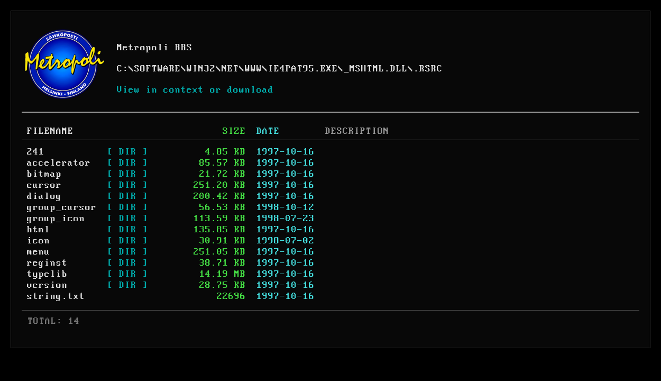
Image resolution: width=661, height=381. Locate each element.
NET (230, 69)
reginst (47, 263)
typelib (47, 274)
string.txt (56, 296)
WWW (253, 69)
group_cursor (62, 207)
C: (122, 69)
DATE (268, 131)
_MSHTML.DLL (376, 69)
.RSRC (428, 69)
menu (38, 252)
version (47, 285)
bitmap (44, 174)
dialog (44, 196)
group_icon (56, 218)
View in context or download (195, 90)
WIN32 (201, 69)
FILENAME (50, 131)
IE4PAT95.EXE (303, 69)
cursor (44, 185)
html (38, 229)
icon (38, 240)
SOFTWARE (157, 69)
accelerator (59, 163)
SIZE (234, 131)
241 (35, 152)
